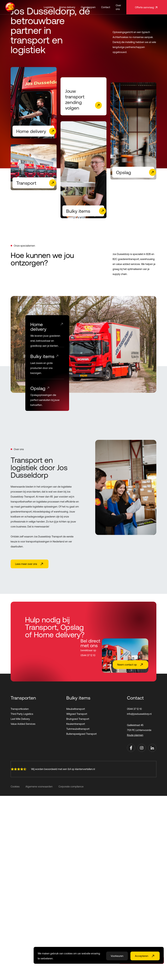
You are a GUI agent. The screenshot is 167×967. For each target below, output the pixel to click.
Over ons (118, 7)
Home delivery (67, 7)
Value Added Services (23, 723)
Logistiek (49, 7)
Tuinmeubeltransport (77, 728)
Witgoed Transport (76, 713)
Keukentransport (75, 723)
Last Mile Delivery (20, 718)
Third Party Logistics (22, 713)
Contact (105, 7)
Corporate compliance (71, 786)
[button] (48, 7)
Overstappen (88, 7)
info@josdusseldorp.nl (139, 713)
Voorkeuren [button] (117, 956)
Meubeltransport (75, 708)
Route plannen (135, 735)
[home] (10, 7)
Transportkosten (20, 708)
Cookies (15, 786)
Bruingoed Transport (77, 718)
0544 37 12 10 (134, 708)
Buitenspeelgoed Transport (81, 733)
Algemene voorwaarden (39, 786)
